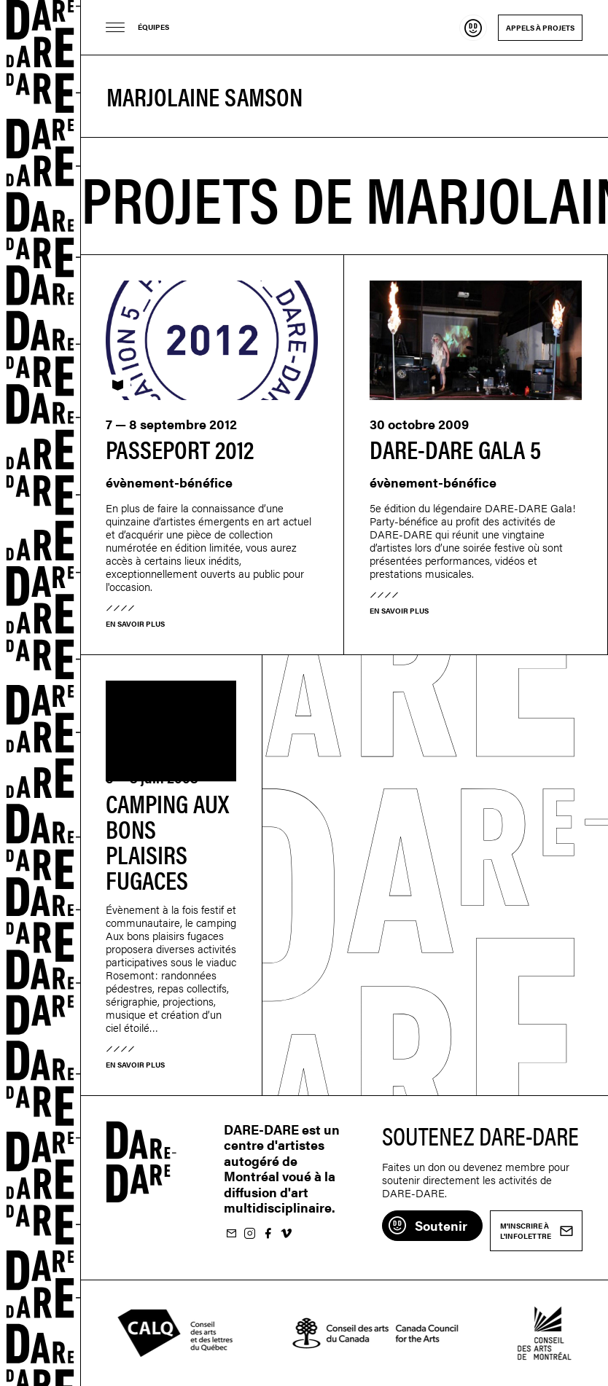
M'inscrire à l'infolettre (231, 1234)
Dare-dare (40, 693)
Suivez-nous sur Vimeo (285, 1234)
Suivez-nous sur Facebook (267, 1234)
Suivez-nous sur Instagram (249, 1234)
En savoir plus (135, 624)
